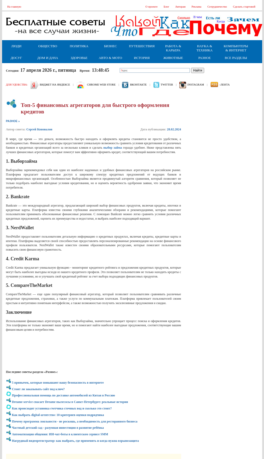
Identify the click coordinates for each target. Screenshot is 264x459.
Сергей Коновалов (39, 129)
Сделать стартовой (244, 6)
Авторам (180, 6)
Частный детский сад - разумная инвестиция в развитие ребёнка (58, 428)
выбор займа (113, 147)
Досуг (16, 58)
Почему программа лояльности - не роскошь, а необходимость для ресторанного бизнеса (74, 421)
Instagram (195, 84)
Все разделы (236, 58)
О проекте (151, 6)
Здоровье (79, 58)
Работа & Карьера (173, 48)
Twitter (167, 84)
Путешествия (142, 46)
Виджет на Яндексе (55, 84)
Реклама (197, 6)
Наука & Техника (205, 48)
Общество (47, 46)
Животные (173, 58)
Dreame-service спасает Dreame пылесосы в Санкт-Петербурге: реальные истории (70, 402)
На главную (14, 6)
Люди (16, 46)
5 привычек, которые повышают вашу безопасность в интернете (58, 382)
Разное (204, 58)
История (142, 58)
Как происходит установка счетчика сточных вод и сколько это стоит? (62, 408)
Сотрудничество (217, 6)
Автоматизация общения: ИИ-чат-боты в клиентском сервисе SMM (60, 434)
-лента (225, 84)
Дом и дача (47, 58)
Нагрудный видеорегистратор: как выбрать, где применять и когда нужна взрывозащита (75, 441)
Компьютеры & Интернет (236, 48)
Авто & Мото (110, 58)
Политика (79, 46)
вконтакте (138, 84)
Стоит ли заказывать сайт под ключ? (38, 389)
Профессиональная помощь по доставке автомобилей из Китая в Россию (63, 395)
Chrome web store (101, 84)
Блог (166, 6)
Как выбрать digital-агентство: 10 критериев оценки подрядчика (58, 415)
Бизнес (110, 46)
